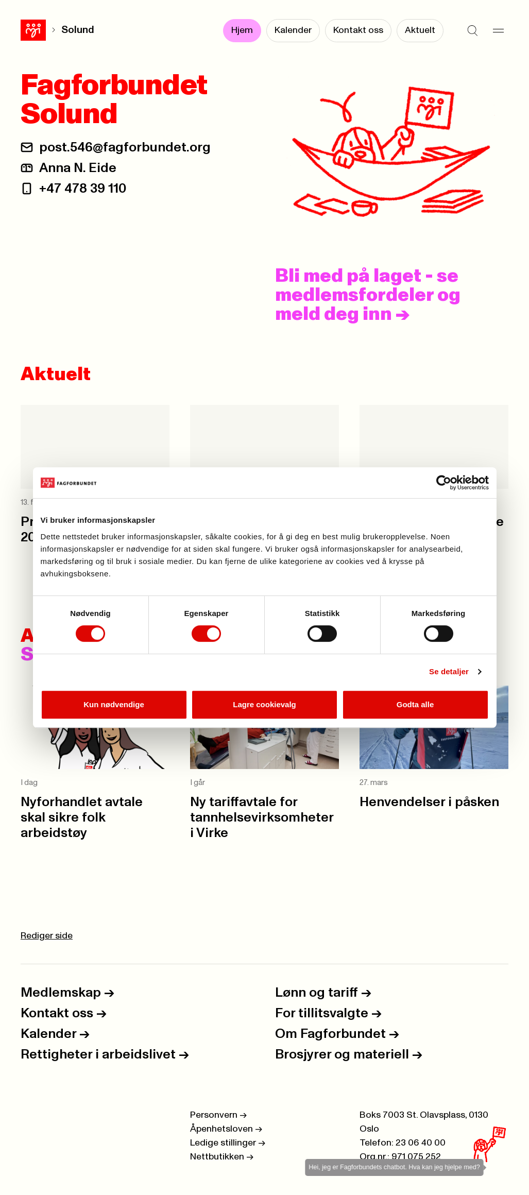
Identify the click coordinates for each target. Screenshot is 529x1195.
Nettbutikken (221, 1157)
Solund (77, 30)
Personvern (218, 1115)
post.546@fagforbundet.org (125, 147)
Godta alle (415, 704)
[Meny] (498, 31)
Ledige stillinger (227, 1143)
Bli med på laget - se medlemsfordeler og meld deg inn (367, 295)
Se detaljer (449, 671)
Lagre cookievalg (264, 704)
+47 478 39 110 (82, 188)
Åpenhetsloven (226, 1129)
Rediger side (47, 936)
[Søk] (472, 31)
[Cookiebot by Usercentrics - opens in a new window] (444, 482)
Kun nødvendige (113, 704)
